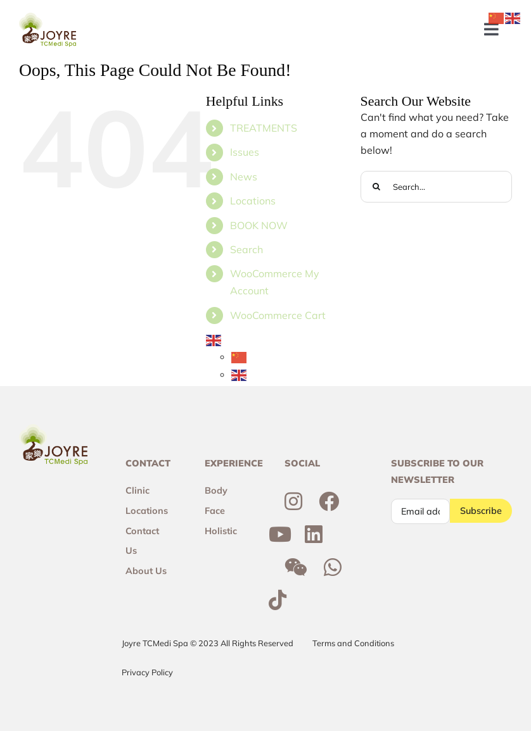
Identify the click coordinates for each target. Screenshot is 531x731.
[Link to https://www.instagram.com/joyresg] (293, 501)
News (243, 176)
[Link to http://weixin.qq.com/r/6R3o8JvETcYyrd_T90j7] (296, 567)
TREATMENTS (263, 128)
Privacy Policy (147, 672)
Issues (244, 152)
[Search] (376, 187)
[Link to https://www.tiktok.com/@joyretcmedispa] (277, 600)
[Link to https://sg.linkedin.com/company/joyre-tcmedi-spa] (314, 534)
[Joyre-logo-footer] (47, 17)
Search (246, 249)
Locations (253, 200)
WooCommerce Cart (278, 315)
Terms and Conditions (353, 643)
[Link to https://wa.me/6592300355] (333, 567)
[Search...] (436, 187)
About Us (146, 571)
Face (215, 510)
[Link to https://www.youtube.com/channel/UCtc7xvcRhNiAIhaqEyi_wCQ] (280, 534)
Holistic (221, 531)
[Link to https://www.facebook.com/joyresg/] (329, 501)
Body (216, 490)
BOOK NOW (259, 225)
